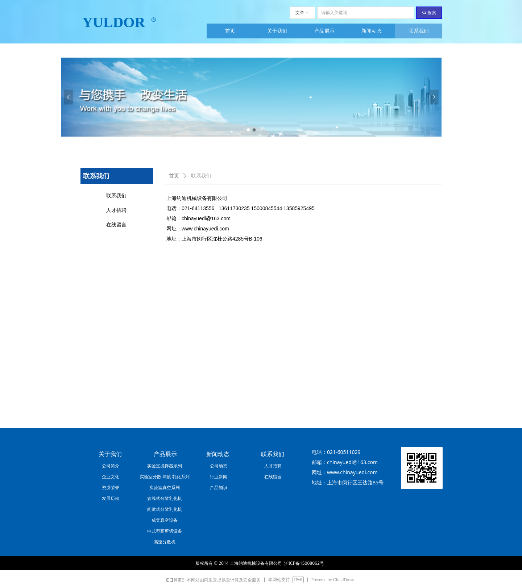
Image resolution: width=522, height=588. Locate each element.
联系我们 (201, 176)
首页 (174, 176)
